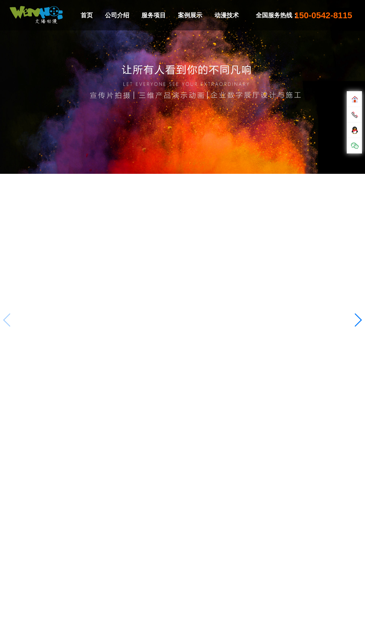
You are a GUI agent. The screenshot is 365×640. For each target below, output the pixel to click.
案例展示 (190, 15)
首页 (87, 15)
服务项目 (153, 15)
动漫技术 (226, 15)
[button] (358, 320)
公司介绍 (117, 15)
